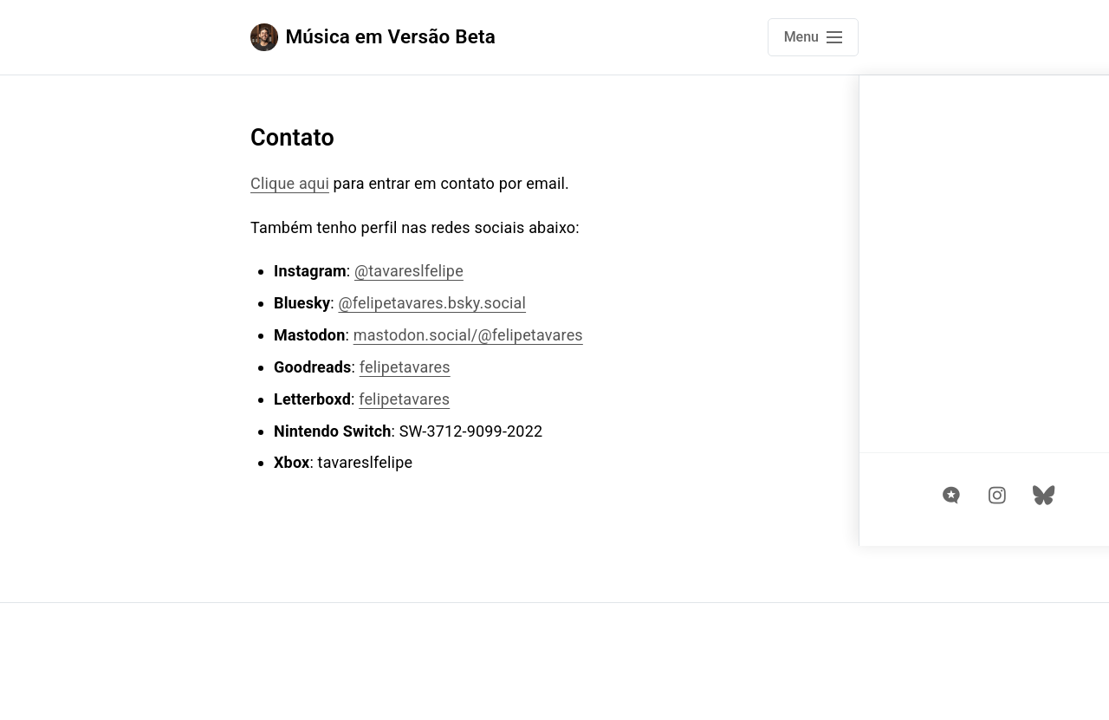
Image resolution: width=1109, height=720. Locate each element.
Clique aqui (289, 183)
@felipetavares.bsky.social (432, 303)
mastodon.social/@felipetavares (468, 335)
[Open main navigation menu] (813, 37)
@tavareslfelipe (409, 271)
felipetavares (405, 367)
